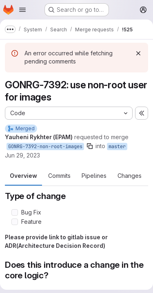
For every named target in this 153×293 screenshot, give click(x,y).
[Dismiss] (138, 53)
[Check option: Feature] (14, 222)
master (117, 146)
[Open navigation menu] (22, 9)
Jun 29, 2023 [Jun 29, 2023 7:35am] (22, 155)
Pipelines (94, 175)
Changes (130, 175)
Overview (23, 175)
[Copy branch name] (90, 146)
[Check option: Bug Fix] (14, 212)
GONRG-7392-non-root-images (45, 146)
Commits (59, 175)
